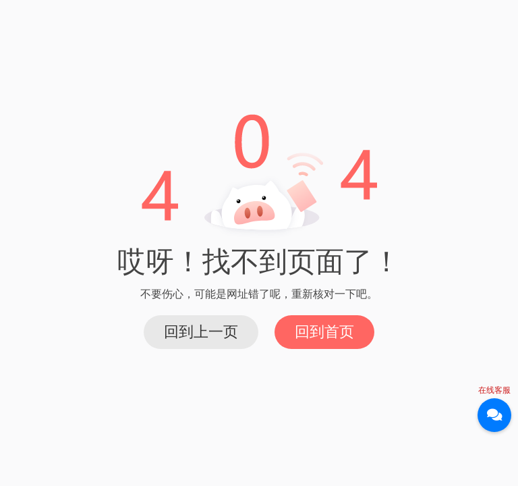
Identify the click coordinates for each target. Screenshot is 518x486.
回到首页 (324, 331)
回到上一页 (201, 331)
